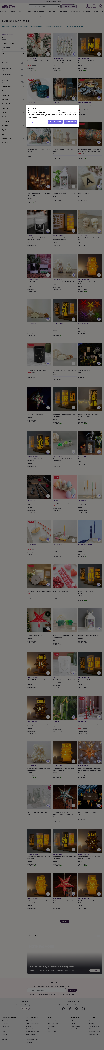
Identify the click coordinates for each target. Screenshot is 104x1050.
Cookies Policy (35, 115)
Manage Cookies (33, 122)
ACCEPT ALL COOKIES (70, 121)
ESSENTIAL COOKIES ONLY (55, 121)
